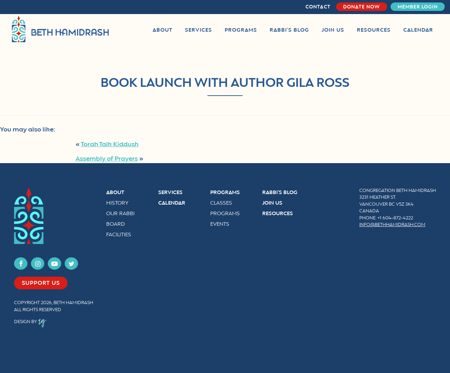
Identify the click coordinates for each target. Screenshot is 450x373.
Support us (41, 283)
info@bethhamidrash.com (392, 225)
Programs (225, 193)
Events (219, 224)
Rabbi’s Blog (279, 193)
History (117, 203)
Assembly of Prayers (107, 159)
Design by (30, 322)
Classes (221, 203)
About (115, 193)
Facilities (118, 235)
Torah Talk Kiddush (110, 144)
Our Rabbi (120, 214)
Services (170, 193)
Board (115, 224)
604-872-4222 (397, 218)
